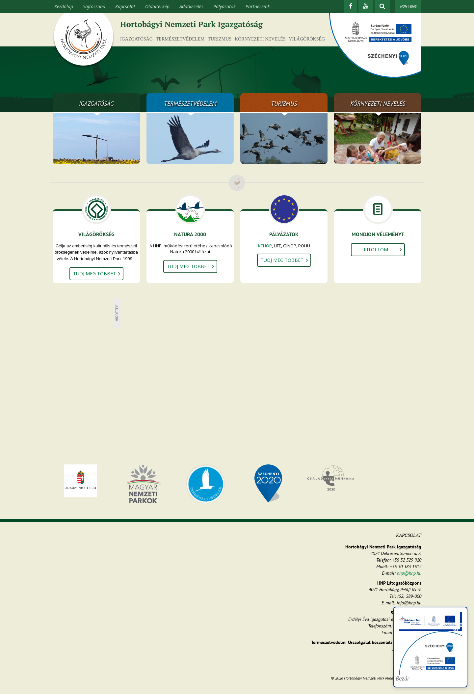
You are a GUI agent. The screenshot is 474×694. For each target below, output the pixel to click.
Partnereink (258, 6)
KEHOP (265, 246)
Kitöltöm (376, 249)
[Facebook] (350, 7)
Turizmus (220, 39)
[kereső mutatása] (382, 7)
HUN (403, 6)
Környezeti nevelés (260, 39)
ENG (413, 6)
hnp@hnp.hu (409, 573)
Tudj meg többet (94, 273)
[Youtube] (365, 7)
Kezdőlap (63, 6)
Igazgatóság (136, 39)
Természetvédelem (180, 39)
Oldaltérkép (157, 6)
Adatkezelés (191, 6)
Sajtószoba (94, 6)
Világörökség (307, 39)
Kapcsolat (125, 6)
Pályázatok (224, 6)
